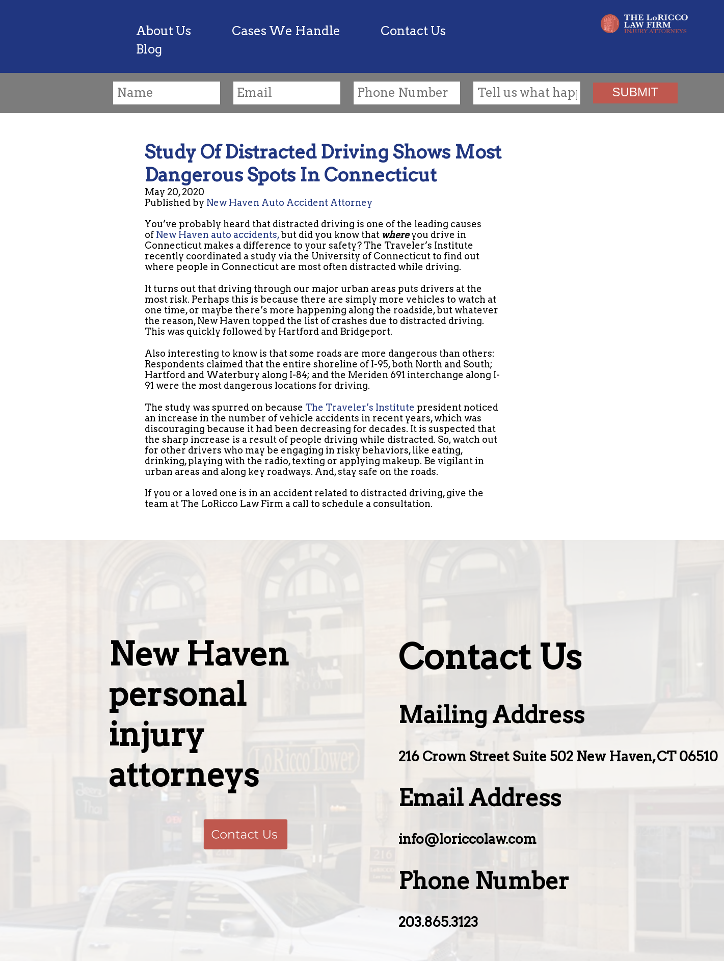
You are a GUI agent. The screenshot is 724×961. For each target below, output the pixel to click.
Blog (149, 49)
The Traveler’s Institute (360, 407)
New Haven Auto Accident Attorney (289, 202)
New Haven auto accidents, (217, 234)
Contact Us (413, 30)
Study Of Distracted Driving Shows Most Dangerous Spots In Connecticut (323, 163)
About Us (163, 30)
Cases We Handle (286, 30)
